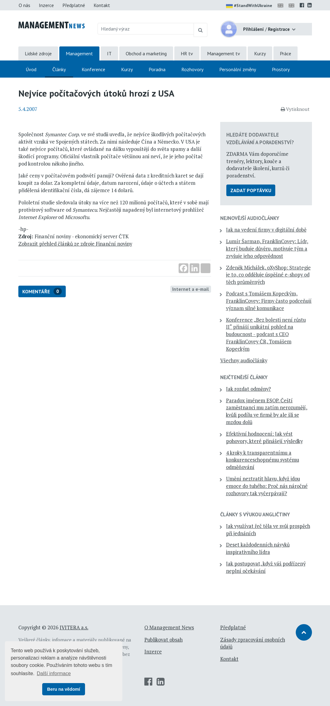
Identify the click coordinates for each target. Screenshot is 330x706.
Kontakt (102, 5)
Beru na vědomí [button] (63, 689)
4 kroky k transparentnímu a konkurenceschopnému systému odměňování (262, 460)
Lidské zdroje (38, 53)
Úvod (31, 69)
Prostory (281, 69)
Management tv (223, 53)
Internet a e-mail (190, 289)
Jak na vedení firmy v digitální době (266, 229)
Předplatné (73, 5)
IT (109, 53)
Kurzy (260, 53)
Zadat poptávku (250, 190)
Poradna (157, 69)
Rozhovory (192, 69)
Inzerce (46, 5)
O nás (24, 5)
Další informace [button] (54, 673)
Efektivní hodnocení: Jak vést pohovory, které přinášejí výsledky (264, 437)
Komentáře (42, 291)
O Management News (169, 627)
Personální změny (237, 69)
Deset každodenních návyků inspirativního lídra (258, 548)
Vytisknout (295, 109)
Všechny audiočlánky (243, 360)
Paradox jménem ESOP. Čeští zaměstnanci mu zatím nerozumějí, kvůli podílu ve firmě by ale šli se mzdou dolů (266, 411)
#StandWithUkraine (249, 6)
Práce (285, 53)
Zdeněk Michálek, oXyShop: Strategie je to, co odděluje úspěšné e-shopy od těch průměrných (268, 275)
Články (59, 69)
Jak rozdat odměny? (248, 389)
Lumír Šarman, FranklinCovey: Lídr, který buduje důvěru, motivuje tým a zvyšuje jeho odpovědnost (267, 248)
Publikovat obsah (163, 639)
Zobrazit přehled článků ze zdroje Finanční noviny (75, 243)
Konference (93, 69)
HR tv (187, 53)
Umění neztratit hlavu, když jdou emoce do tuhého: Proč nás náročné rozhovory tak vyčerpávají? (267, 486)
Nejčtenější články (244, 377)
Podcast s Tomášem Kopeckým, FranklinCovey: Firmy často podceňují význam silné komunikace (269, 301)
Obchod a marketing (146, 53)
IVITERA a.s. (74, 627)
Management (79, 53)
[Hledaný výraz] (146, 29)
